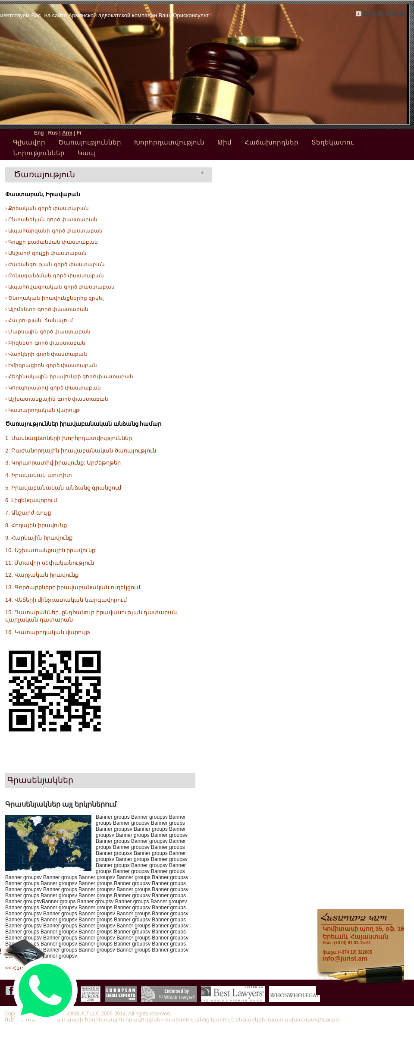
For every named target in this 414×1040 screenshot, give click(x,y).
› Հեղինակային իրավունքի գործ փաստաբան (69, 377)
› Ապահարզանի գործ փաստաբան (54, 231)
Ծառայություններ (89, 142)
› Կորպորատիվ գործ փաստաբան (53, 388)
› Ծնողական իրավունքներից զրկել (54, 298)
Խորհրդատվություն (169, 142)
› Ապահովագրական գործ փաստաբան (60, 287)
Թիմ (224, 142)
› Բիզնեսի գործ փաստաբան (45, 343)
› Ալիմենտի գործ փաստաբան (46, 309)
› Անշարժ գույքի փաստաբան (46, 253)
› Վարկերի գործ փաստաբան (46, 354)
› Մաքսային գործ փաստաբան (48, 332)
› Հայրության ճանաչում (39, 320)
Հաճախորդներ (271, 142)
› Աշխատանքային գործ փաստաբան (56, 399)
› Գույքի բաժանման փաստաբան (51, 242)
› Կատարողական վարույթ (42, 410)
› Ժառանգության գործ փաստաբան (55, 264)
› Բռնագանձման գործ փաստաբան (54, 276)
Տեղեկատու (332, 142)
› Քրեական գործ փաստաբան (47, 208)
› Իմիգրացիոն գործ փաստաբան (51, 365)
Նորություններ (39, 153)
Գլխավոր (29, 142)
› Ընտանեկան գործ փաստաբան (51, 220)
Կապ (86, 153)
